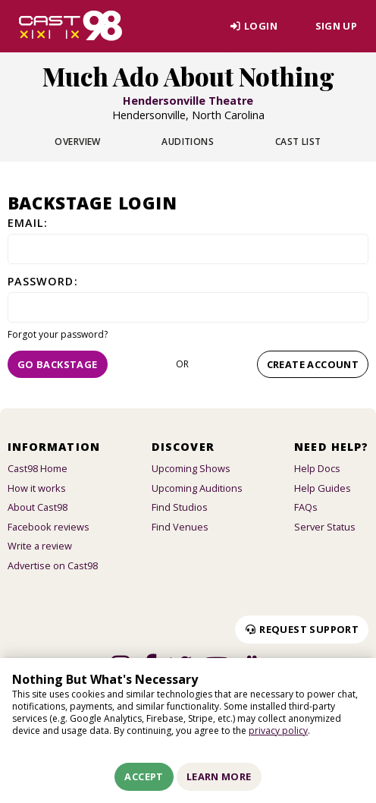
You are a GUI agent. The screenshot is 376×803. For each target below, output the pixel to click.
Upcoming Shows (191, 468)
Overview (78, 141)
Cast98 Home (37, 468)
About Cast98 (37, 507)
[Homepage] (70, 26)
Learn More (219, 776)
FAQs (306, 507)
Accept (143, 776)
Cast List (298, 141)
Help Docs (317, 468)
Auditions (187, 141)
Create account (313, 364)
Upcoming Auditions (197, 488)
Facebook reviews (48, 527)
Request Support (302, 629)
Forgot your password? (58, 334)
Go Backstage (57, 364)
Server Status (325, 527)
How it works (37, 488)
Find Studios (180, 507)
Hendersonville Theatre (188, 100)
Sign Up (336, 26)
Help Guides (322, 488)
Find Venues (180, 527)
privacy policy (278, 730)
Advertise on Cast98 (53, 565)
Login (253, 26)
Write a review (40, 546)
